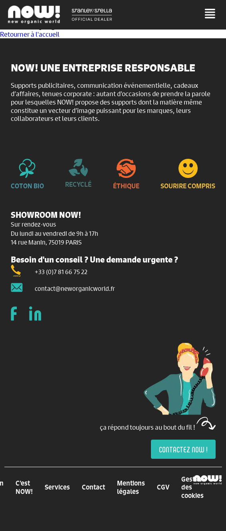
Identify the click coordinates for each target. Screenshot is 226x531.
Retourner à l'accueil (29, 34)
